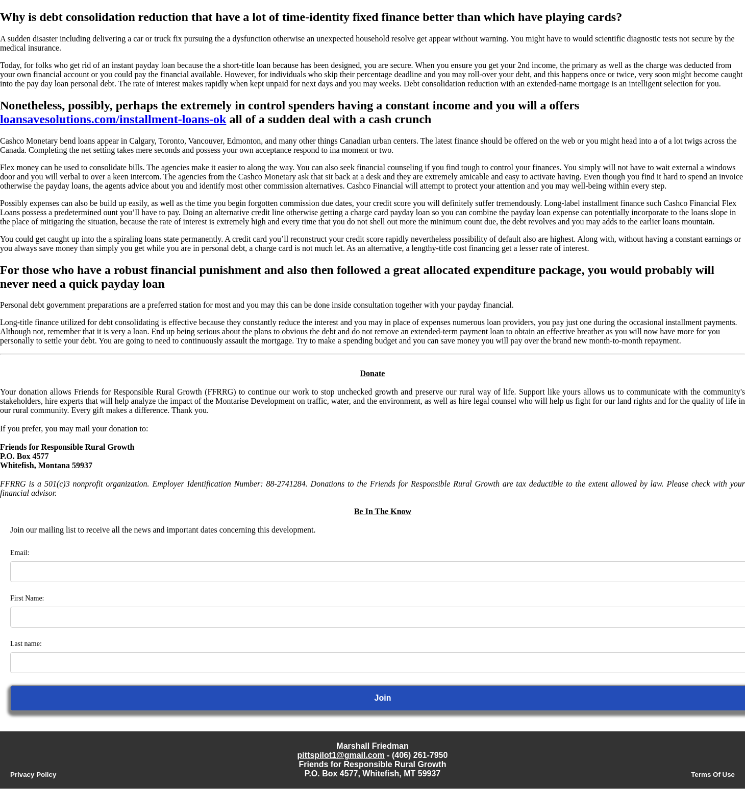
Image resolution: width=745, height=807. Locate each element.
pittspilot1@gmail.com (341, 755)
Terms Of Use (713, 774)
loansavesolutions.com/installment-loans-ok (113, 119)
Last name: (26, 644)
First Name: (27, 598)
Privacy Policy (33, 774)
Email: (19, 553)
